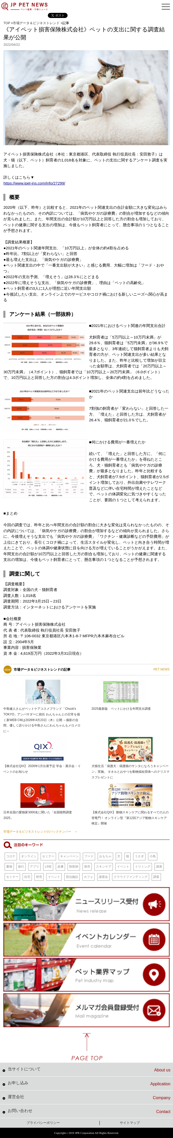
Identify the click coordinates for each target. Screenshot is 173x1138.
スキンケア (103, 866)
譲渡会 (103, 877)
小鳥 (153, 856)
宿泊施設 (72, 877)
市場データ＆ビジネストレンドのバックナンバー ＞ (40, 831)
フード (89, 856)
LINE (48, 866)
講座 (159, 866)
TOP (6, 23)
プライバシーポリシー (43, 1123)
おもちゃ (105, 856)
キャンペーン (69, 856)
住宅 (27, 877)
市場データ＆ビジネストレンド (36, 23)
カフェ (88, 877)
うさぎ (139, 856)
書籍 (9, 866)
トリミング (142, 866)
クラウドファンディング (131, 877)
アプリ (34, 866)
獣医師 (73, 866)
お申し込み (89, 1083)
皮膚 (60, 866)
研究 (39, 877)
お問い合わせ (89, 1111)
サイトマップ (130, 1123)
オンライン (29, 856)
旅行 (21, 866)
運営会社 (89, 1097)
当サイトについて (89, 1069)
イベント (123, 866)
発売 (87, 866)
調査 (156, 877)
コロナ (10, 856)
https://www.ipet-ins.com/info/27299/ (34, 183)
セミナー (48, 856)
